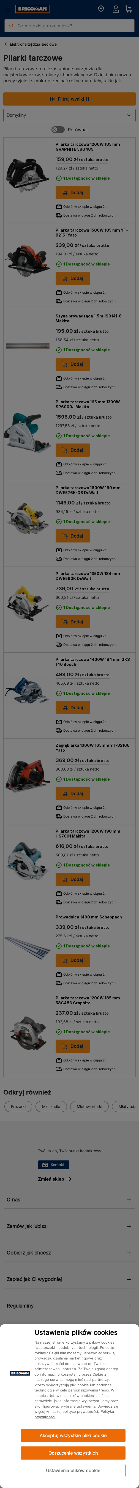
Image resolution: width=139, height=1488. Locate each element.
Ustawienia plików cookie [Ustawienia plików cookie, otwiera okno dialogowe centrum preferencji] (73, 1470)
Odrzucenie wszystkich (72, 1453)
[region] (69, 1406)
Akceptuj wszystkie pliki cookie (73, 1435)
